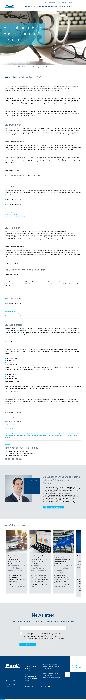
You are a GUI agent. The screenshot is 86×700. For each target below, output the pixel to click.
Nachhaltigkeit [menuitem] (62, 6)
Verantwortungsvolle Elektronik (16, 214)
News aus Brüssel (11, 67)
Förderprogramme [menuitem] (52, 6)
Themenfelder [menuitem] (51, 2)
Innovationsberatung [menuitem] (30, 6)
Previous (2, 566)
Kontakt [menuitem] (70, 2)
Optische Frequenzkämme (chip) (15, 314)
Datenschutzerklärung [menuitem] (11, 684)
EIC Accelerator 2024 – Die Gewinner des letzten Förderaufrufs (16, 567)
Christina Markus (13, 555)
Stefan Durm (12, 76)
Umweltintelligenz (11, 311)
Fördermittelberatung (14, 559)
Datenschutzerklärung (50, 639)
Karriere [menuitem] (58, 2)
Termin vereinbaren (55, 507)
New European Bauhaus (12, 424)
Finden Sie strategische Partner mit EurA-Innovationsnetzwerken (50, 672)
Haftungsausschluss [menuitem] (11, 681)
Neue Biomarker (10, 428)
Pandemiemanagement (11, 426)
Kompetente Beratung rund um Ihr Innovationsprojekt (52, 667)
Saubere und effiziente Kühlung (16, 216)
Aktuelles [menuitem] (69, 6)
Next (84, 566)
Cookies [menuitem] (7, 686)
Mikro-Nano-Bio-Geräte (12, 313)
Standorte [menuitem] (64, 2)
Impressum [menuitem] (8, 682)
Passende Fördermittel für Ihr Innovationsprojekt (52, 676)
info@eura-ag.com (30, 684)
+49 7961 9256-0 (30, 686)
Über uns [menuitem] (44, 2)
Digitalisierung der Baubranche (16, 212)
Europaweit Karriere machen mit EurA (53, 680)
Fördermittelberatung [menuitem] (42, 6)
